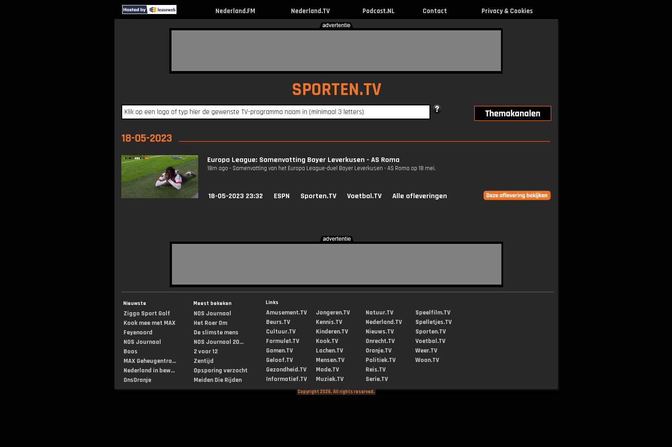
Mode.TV (327, 370)
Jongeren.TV (333, 313)
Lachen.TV (329, 351)
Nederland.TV (310, 11)
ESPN (282, 196)
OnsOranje (137, 380)
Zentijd (204, 361)
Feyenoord (138, 332)
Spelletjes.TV (433, 322)
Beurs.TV (278, 322)
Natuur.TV (379, 313)
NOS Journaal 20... (218, 342)
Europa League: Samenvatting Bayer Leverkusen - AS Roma (303, 160)
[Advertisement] (336, 50)
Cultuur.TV (280, 332)
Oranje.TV (378, 351)
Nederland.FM (235, 11)
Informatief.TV (286, 379)
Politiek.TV (381, 360)
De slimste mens (216, 332)
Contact (435, 11)
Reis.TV (376, 370)
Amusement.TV (286, 313)
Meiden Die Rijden (218, 380)
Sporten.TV (318, 196)
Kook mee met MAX (150, 323)
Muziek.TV (329, 379)
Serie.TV (377, 379)
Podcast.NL (378, 11)
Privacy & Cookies (507, 11)
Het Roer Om (210, 323)
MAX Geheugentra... (150, 361)
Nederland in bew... (149, 370)
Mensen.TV (330, 360)
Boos (131, 351)
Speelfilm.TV (432, 313)
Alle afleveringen (419, 196)
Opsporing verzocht (221, 370)
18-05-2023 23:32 (235, 196)
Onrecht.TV (380, 341)
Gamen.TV (279, 351)
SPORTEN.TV (336, 89)
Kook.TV (327, 341)
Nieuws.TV (380, 332)
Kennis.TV (329, 322)
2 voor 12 (206, 351)
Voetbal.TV (364, 196)
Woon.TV (427, 360)
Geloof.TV (279, 360)
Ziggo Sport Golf (147, 313)
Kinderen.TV (332, 332)
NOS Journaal (142, 342)
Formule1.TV (282, 341)
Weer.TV (426, 351)
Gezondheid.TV (286, 370)
